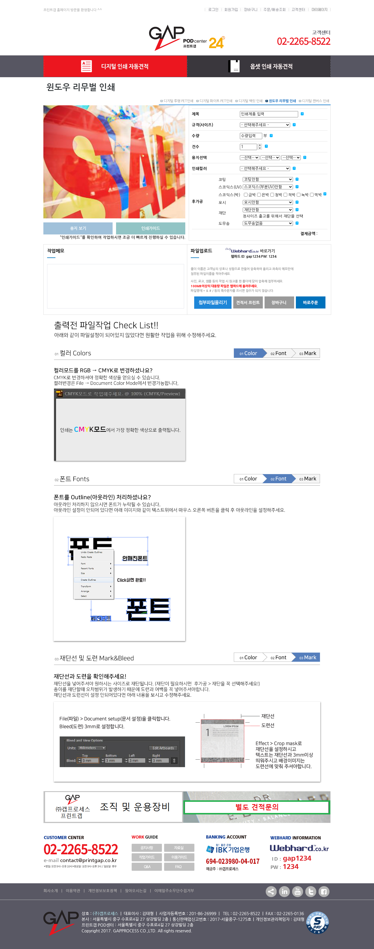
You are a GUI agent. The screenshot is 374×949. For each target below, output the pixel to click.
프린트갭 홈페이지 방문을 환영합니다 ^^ (72, 10)
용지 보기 (78, 228)
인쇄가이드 (150, 228)
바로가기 (250, 251)
